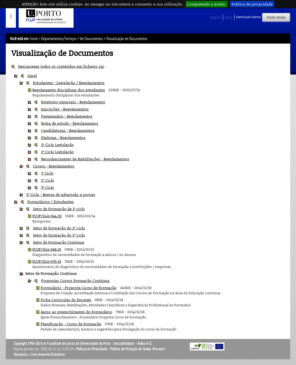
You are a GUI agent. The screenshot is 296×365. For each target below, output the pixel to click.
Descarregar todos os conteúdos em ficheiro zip (61, 66)
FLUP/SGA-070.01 (46, 261)
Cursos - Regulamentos (53, 166)
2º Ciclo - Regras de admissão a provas (60, 194)
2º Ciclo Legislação (57, 151)
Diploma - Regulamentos (63, 137)
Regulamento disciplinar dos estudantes (68, 89)
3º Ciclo (47, 187)
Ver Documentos (91, 38)
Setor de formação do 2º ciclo (59, 227)
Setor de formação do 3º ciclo (59, 235)
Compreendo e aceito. (206, 4)
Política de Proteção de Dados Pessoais (137, 349)
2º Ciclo (47, 180)
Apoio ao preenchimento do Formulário (76, 311)
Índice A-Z (145, 343)
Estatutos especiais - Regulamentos (73, 101)
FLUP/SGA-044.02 (47, 215)
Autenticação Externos (248, 17)
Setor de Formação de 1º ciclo (59, 208)
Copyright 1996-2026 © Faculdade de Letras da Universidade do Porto (62, 343)
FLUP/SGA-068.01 (46, 249)
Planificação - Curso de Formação (71, 323)
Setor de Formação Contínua (58, 242)
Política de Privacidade (92, 349)
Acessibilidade (124, 343)
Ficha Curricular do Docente (66, 299)
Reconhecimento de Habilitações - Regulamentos (85, 158)
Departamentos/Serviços (58, 38)
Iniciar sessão (276, 17)
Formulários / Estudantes (50, 201)
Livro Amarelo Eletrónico (47, 354)
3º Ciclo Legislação (57, 144)
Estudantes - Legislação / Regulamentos (69, 82)
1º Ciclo (47, 173)
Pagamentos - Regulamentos (66, 116)
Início (34, 38)
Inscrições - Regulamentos (65, 109)
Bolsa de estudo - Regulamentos (69, 123)
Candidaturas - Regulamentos (68, 130)
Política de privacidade (252, 4)
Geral (32, 75)
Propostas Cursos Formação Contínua (75, 280)
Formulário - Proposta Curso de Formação (79, 287)
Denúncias (21, 354)
